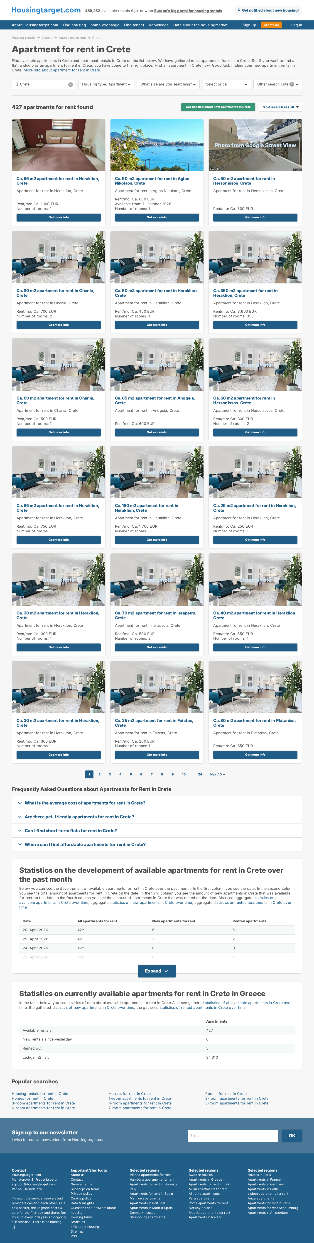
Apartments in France (264, 1179)
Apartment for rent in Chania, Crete (47, 303)
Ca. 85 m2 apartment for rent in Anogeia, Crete (155, 400)
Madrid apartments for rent (209, 1212)
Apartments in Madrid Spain (151, 1208)
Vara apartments (201, 1198)
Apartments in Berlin (263, 1189)
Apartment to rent (72, 37)
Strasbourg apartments (147, 1217)
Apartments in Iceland (205, 1217)
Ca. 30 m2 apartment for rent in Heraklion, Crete (58, 615)
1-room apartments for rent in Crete (140, 1098)
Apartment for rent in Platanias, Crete (246, 733)
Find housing (74, 25)
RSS (74, 1236)
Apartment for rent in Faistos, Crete (146, 733)
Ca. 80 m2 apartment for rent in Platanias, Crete (254, 723)
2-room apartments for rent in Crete (236, 1098)
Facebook (14, 1227)
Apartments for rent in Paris (269, 1203)
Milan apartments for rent (208, 1189)
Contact (77, 1179)
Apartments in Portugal (147, 1203)
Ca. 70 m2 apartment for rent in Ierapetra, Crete (155, 615)
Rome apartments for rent (208, 1203)
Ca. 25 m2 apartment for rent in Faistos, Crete (154, 723)
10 (184, 774)
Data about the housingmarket (200, 25)
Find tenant (134, 25)
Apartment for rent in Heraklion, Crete (50, 190)
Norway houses (200, 1208)
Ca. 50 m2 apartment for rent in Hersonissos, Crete (244, 181)
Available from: (128, 204)
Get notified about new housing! (270, 10)
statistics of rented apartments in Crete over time (202, 1007)
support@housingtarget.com (34, 1184)
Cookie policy (81, 1198)
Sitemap (77, 1231)
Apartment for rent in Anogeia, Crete (147, 410)
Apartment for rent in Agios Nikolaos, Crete (153, 190)
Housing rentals (23, 37)
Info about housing (85, 1226)
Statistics (78, 1222)
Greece (47, 37)
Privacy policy (81, 1193)
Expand (153, 971)
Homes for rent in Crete (32, 1098)
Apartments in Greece (205, 1179)
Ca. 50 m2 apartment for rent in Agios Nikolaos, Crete (152, 181)
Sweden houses (201, 1175)
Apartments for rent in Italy (209, 1184)
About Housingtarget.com (35, 25)
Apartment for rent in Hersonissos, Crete (248, 190)
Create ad (271, 25)
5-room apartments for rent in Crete (236, 1103)
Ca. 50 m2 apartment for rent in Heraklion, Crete (156, 293)
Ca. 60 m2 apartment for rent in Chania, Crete (55, 400)
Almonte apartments (204, 1193)
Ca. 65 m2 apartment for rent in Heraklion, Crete (58, 508)
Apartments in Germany (266, 1184)
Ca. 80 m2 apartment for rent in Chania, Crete (55, 293)
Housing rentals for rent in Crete (40, 1093)
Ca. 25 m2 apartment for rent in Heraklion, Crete (254, 508)
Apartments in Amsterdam (268, 1212)
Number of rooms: (33, 208)
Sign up (249, 25)
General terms (81, 1184)
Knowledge (159, 25)
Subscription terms (85, 1189)
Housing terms (82, 1217)
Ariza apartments (261, 1198)
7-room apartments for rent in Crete (140, 1108)
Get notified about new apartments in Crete (218, 107)
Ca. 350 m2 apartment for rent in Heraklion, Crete (245, 293)
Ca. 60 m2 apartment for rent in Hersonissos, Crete (244, 400)
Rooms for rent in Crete (226, 1093)
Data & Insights (82, 1203)
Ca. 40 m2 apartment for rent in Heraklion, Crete (254, 615)
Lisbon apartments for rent (268, 1193)
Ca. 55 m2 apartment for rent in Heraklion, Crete (58, 181)
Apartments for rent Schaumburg (273, 1208)
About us (78, 1175)
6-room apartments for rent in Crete (43, 1108)
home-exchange (105, 25)
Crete (96, 37)
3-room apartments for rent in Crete (43, 1103)
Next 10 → (218, 774)
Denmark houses (142, 1212)
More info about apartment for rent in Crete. (62, 70)
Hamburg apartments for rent (152, 1179)
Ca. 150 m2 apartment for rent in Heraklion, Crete (146, 508)
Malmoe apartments (145, 1198)
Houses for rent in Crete (130, 1093)
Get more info (59, 217)
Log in (296, 25)
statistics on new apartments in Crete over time (151, 902)
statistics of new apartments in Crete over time (93, 1007)
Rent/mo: (25, 204)
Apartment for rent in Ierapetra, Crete (147, 625)
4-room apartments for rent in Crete (140, 1103)
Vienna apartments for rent (150, 1175)
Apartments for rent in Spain (151, 1193)
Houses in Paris (259, 1175)
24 (200, 774)
